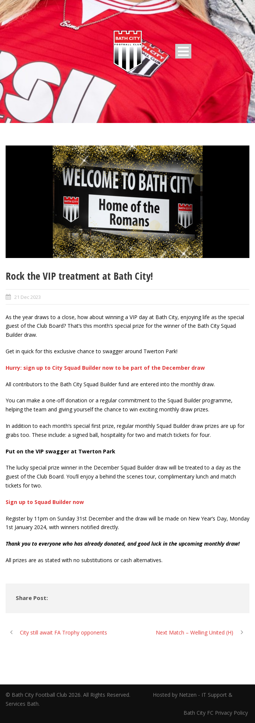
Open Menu (183, 51)
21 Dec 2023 (27, 297)
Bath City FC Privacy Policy (216, 712)
